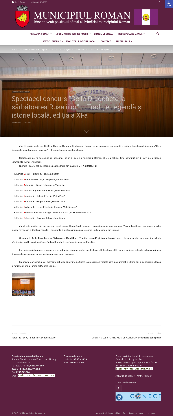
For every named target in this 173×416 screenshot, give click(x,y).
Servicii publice (52, 41)
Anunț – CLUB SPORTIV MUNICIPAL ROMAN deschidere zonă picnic (126, 337)
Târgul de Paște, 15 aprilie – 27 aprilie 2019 (33, 337)
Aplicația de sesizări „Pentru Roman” (134, 375)
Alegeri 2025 (124, 41)
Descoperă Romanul (131, 33)
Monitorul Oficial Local (81, 41)
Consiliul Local (104, 33)
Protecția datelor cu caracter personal (139, 413)
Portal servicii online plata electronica (134, 356)
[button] (169, 4)
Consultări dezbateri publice (108, 413)
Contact (106, 41)
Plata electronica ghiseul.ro (129, 359)
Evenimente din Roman (29, 49)
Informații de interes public (73, 33)
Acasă (14, 49)
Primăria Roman (41, 33)
